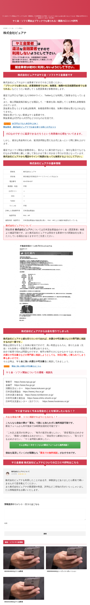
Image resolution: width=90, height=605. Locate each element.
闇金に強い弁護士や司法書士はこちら (26, 366)
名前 (5, 523)
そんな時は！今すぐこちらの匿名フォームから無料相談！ (44, 445)
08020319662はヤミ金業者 (14, 602)
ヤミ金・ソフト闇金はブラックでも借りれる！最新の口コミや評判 (45, 21)
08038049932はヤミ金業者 (14, 571)
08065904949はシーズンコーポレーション (63, 571)
